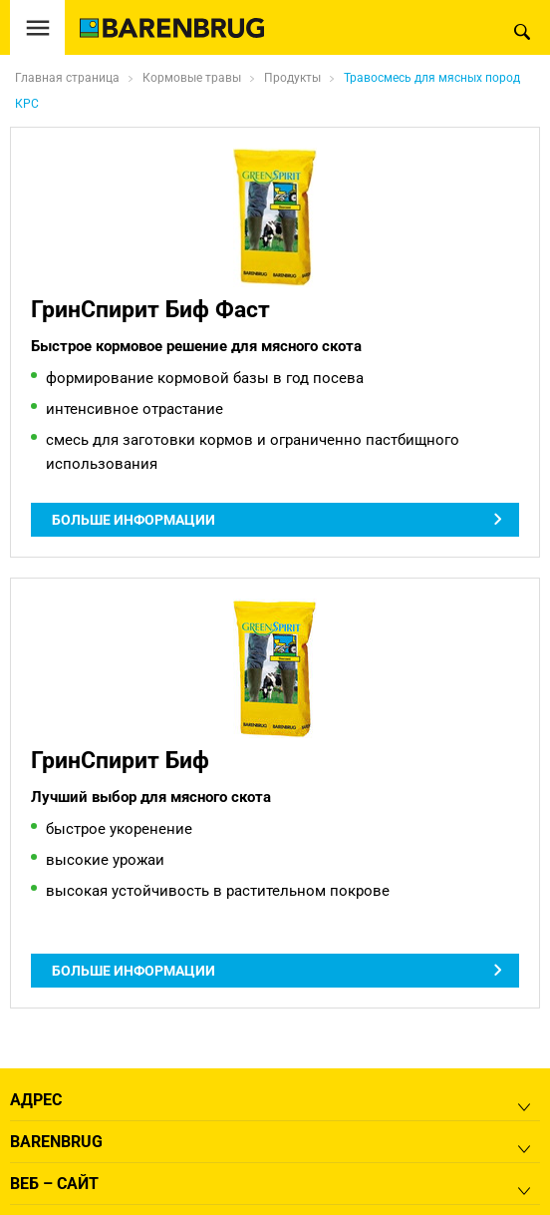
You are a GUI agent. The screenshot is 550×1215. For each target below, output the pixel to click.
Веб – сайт (54, 1183)
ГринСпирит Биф (120, 760)
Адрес (36, 1099)
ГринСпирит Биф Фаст (150, 309)
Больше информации (133, 520)
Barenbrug (56, 1141)
